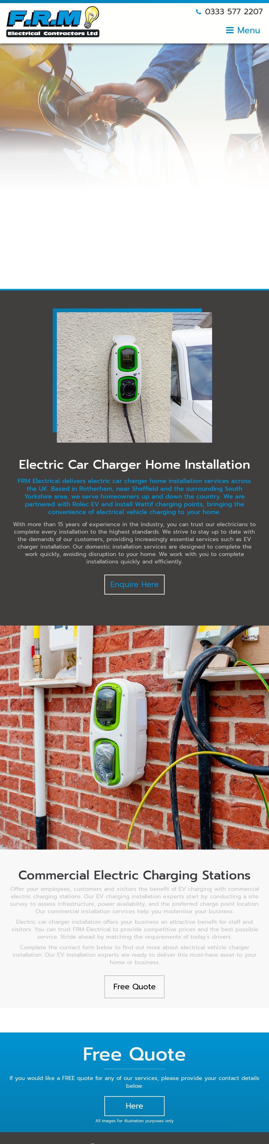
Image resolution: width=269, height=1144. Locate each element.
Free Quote (134, 986)
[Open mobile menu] (243, 32)
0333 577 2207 (234, 12)
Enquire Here (134, 584)
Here (134, 1106)
